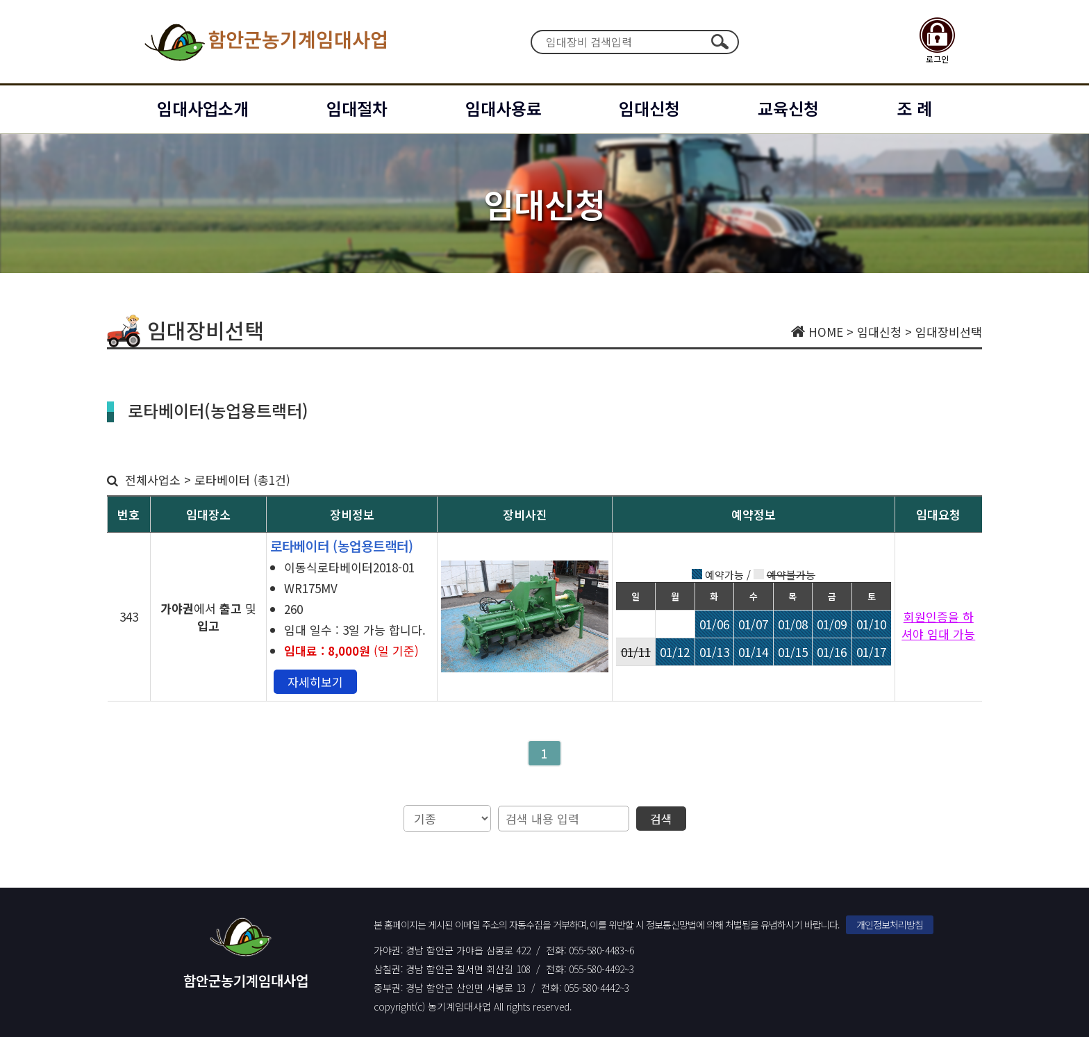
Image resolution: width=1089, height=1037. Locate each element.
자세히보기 (315, 681)
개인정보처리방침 (889, 924)
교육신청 (788, 108)
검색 (719, 41)
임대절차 (357, 108)
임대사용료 (503, 108)
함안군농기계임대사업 (265, 41)
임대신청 (649, 108)
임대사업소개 (203, 108)
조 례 (914, 108)
